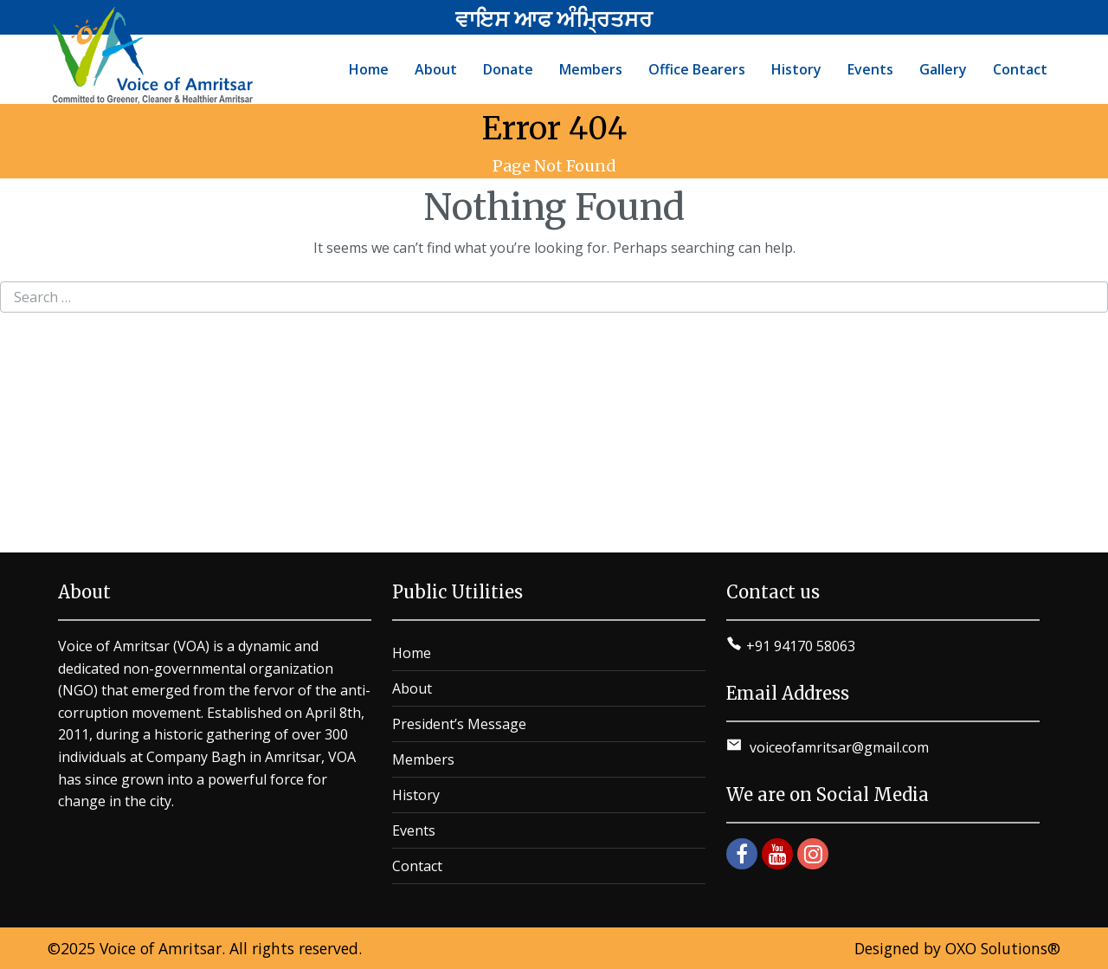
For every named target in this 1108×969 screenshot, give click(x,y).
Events (413, 830)
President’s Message (459, 723)
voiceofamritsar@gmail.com (837, 747)
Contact (417, 865)
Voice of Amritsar (161, 948)
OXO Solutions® (1002, 948)
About (412, 688)
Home (411, 652)
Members (423, 759)
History (416, 794)
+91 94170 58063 (800, 646)
